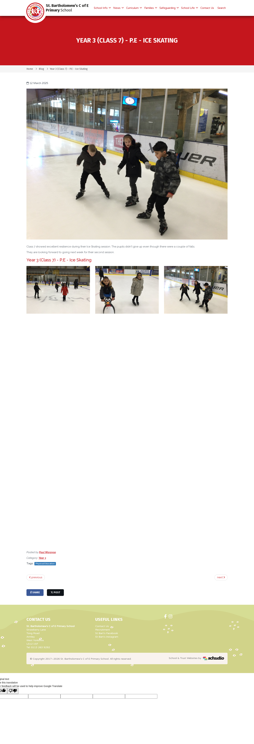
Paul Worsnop (47, 552)
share (35, 592)
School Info (101, 8)
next (221, 577)
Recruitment (102, 629)
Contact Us (207, 8)
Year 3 (42, 558)
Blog (41, 68)
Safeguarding (167, 8)
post (55, 592)
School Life (188, 8)
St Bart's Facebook (106, 633)
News (117, 8)
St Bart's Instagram (106, 636)
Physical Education (45, 563)
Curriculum (132, 8)
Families (149, 8)
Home (29, 68)
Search (221, 8)
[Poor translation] (13, 691)
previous (35, 577)
